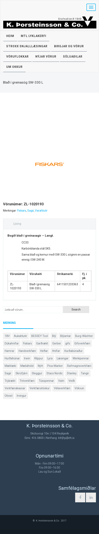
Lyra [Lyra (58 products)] (50, 358)
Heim (10, 36)
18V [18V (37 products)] (7, 336)
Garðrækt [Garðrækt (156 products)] (42, 343)
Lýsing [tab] (17, 223)
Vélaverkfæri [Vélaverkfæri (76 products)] (62, 388)
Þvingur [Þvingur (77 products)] (21, 395)
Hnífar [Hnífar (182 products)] (56, 351)
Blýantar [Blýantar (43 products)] (65, 336)
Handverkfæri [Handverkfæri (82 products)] (27, 351)
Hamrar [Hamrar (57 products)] (9, 351)
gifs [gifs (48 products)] (67, 343)
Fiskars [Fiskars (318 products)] (27, 343)
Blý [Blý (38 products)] (54, 336)
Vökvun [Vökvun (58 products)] (79, 388)
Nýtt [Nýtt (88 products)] (40, 365)
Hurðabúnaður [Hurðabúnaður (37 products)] (73, 351)
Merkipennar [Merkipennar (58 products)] (81, 358)
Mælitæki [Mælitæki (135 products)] (10, 365)
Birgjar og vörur (69, 46)
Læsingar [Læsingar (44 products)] (62, 358)
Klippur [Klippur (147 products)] (38, 358)
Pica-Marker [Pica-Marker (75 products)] (55, 365)
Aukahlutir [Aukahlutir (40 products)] (20, 336)
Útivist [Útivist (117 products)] (9, 395)
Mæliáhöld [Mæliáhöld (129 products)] (27, 365)
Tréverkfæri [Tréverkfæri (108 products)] (27, 380)
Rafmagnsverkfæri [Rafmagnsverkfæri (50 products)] (79, 365)
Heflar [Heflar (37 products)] (44, 351)
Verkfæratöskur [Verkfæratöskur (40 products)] (39, 388)
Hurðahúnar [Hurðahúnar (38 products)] (12, 358)
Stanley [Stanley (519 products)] (72, 373)
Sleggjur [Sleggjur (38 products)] (37, 373)
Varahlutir (41, 210)
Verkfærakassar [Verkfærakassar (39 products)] (15, 388)
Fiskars (21, 210)
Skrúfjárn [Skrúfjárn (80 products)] (21, 373)
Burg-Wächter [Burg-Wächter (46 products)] (84, 336)
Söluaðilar (72, 56)
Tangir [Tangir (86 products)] (85, 373)
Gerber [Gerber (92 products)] (56, 343)
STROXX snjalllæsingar (26, 46)
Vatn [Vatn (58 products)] (61, 380)
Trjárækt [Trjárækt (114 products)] (10, 380)
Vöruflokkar (17, 56)
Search (76, 309)
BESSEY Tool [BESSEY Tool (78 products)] (39, 336)
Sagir (30, 210)
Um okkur (14, 66)
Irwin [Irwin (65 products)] (27, 358)
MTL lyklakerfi (33, 36)
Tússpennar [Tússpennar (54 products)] (46, 380)
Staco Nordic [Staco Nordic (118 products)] (54, 373)
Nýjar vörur (45, 56)
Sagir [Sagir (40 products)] (8, 373)
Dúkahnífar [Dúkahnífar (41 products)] (12, 343)
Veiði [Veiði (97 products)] (71, 380)
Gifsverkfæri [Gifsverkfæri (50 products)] (82, 343)
